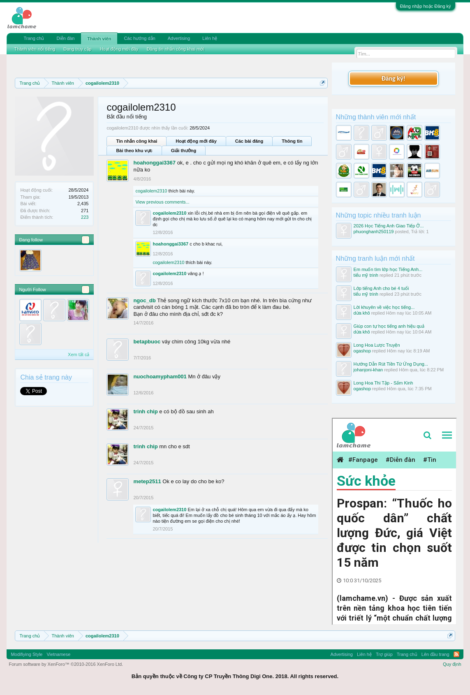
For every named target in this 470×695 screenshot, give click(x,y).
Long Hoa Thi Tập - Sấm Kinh (383, 382)
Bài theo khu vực (134, 150)
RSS (456, 654)
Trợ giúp (384, 654)
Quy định (452, 664)
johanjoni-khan (368, 369)
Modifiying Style (26, 654)
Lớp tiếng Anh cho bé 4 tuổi (381, 288)
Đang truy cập (77, 48)
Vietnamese (58, 654)
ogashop (362, 350)
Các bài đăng (249, 141)
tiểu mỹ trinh (366, 275)
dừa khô (362, 312)
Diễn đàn (65, 38)
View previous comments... (162, 201)
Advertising (179, 38)
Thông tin (292, 141)
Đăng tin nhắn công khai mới (175, 48)
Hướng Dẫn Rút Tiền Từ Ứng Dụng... (391, 363)
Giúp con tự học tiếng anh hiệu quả (389, 326)
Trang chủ (33, 38)
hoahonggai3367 (154, 163)
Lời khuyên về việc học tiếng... (384, 307)
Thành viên (99, 38)
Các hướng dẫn (139, 38)
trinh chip (145, 411)
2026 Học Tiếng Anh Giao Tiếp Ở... (389, 225)
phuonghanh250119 (374, 231)
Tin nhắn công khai (136, 141)
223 (84, 217)
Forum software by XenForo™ (66, 664)
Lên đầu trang (435, 654)
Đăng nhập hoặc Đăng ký (425, 6)
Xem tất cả (78, 354)
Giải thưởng (184, 150)
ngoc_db (144, 300)
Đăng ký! (393, 78)
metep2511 (147, 481)
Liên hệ (209, 38)
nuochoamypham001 (159, 376)
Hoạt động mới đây (196, 141)
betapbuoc (146, 341)
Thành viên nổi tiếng (34, 48)
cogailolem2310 (151, 190)
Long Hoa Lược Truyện (377, 345)
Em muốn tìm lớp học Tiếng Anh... (388, 269)
